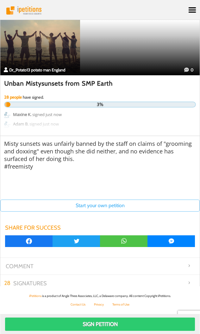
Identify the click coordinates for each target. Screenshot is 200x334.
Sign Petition (100, 324)
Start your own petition (100, 205)
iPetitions (100, 10)
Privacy (99, 304)
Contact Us (78, 304)
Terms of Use (120, 304)
